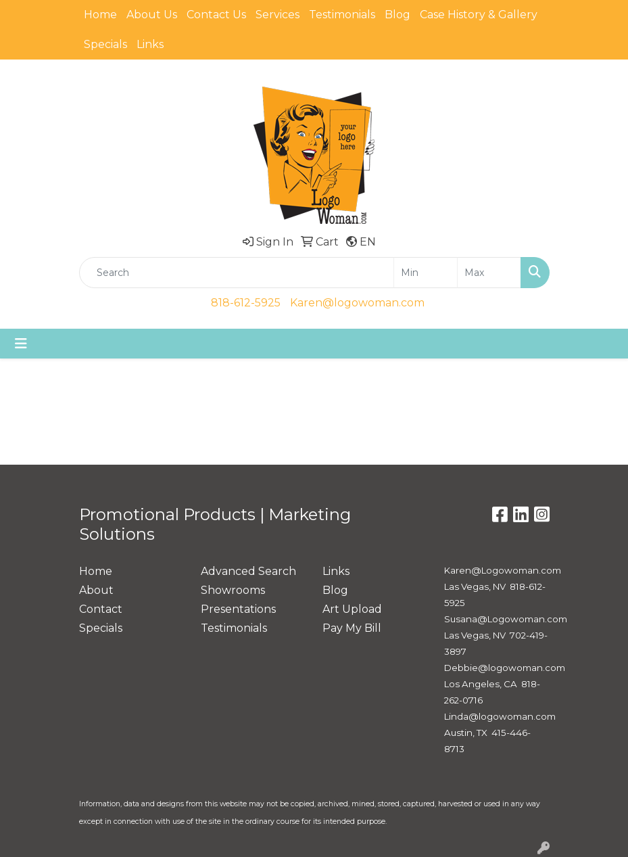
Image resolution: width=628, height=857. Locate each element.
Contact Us (216, 14)
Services (277, 14)
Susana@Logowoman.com (505, 618)
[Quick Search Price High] (489, 272)
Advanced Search (248, 571)
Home (100, 14)
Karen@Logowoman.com (502, 570)
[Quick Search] (236, 272)
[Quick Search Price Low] (425, 272)
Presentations (238, 609)
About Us (151, 14)
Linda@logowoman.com (500, 716)
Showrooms (233, 590)
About (96, 590)
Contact (100, 609)
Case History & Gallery (478, 14)
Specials (105, 44)
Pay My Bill (351, 628)
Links (150, 44)
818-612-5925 (246, 302)
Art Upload (352, 609)
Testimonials (342, 14)
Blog (397, 14)
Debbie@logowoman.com (504, 667)
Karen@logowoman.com (357, 302)
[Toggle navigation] (21, 343)
